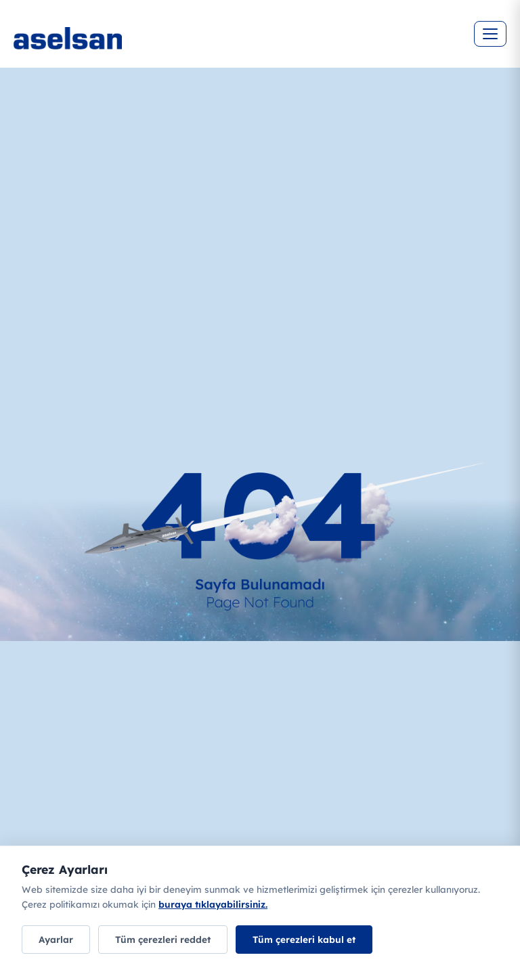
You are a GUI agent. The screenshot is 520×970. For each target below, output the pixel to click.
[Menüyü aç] (490, 34)
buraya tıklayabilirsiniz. (212, 904)
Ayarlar (56, 939)
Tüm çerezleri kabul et (304, 939)
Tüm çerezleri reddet (163, 939)
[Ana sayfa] (108, 47)
